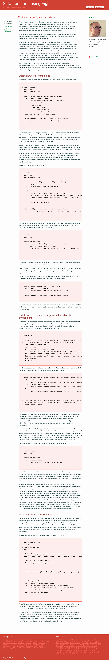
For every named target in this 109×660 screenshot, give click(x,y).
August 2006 (59, 652)
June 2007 (68, 649)
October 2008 (82, 647)
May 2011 (90, 644)
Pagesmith (36, 644)
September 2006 (93, 650)
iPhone (35, 643)
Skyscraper (29, 646)
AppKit (12, 640)
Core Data (20, 641)
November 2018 (65, 641)
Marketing (22, 644)
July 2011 (82, 644)
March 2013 (93, 643)
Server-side (7, 32)
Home (90, 7)
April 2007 (84, 649)
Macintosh (6, 644)
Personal (44, 644)
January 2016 (76, 641)
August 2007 (59, 649)
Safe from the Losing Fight (27, 3)
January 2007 (93, 649)
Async (23, 640)
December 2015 (86, 641)
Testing (5, 647)
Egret (35, 641)
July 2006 (68, 652)
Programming (8, 26)
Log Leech (42, 643)
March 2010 (59, 646)
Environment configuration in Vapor (36, 17)
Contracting (11, 641)
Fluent (41, 641)
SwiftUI (41, 646)
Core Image (28, 641)
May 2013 (85, 643)
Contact (99, 7)
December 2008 (60, 647)
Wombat (35, 647)
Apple (17, 640)
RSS (14, 646)
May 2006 (75, 652)
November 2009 (81, 646)
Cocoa (5, 641)
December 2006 (60, 650)
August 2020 (79, 640)
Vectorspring (27, 647)
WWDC (11, 649)
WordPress (42, 647)
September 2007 (93, 647)
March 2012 (64, 644)
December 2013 (75, 643)
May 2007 (76, 649)
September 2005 (61, 653)
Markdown (14, 644)
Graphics (21, 643)
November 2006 (72, 650)
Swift (5, 28)
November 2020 (68, 640)
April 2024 (59, 640)
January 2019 (88, 640)
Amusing (5, 640)
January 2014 (64, 643)
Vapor (5, 30)
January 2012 (73, 644)
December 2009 (69, 646)
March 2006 (83, 652)
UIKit (14, 647)
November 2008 (72, 647)
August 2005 (71, 653)
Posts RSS (95, 57)
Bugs (36, 640)
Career (42, 640)
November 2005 (94, 652)
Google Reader (12, 643)
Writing (5, 649)
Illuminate (28, 643)
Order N (28, 644)
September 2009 (92, 646)
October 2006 (82, 650)
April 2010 (98, 644)
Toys (10, 647)
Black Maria (29, 640)
